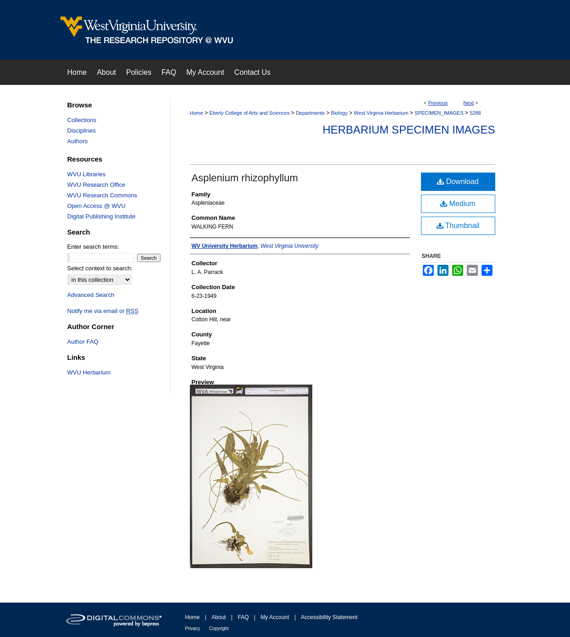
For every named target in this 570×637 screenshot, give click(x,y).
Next (468, 103)
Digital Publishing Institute (101, 216)
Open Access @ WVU (96, 205)
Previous (438, 103)
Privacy (192, 628)
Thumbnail (458, 225)
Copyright (219, 628)
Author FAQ (83, 341)
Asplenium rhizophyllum (245, 178)
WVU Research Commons (102, 195)
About (218, 617)
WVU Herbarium (89, 372)
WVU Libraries (86, 174)
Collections (82, 120)
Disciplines (81, 130)
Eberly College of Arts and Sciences (250, 113)
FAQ (243, 617)
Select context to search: (100, 268)
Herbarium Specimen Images (408, 129)
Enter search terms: (93, 246)
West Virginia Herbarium (381, 113)
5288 (475, 113)
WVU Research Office (96, 184)
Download (458, 181)
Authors (77, 141)
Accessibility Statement (329, 617)
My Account (274, 617)
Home (196, 113)
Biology (339, 113)
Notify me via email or (102, 310)
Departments (310, 113)
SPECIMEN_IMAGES (439, 113)
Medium (457, 203)
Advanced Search (91, 294)
